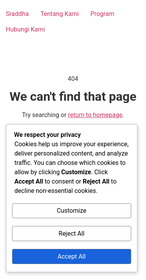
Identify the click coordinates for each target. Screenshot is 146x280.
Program (102, 14)
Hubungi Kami (25, 29)
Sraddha (17, 14)
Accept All (72, 256)
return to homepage (95, 115)
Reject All (71, 233)
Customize (71, 210)
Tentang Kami (59, 14)
